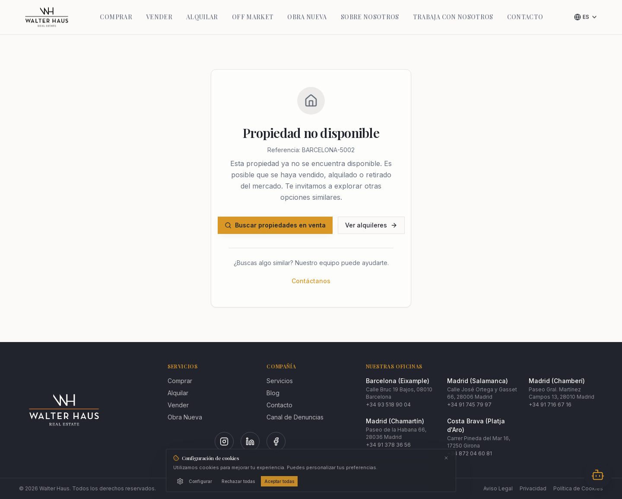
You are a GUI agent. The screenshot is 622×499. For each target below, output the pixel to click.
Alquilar (178, 393)
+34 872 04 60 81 (469, 453)
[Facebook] (276, 441)
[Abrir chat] (597, 474)
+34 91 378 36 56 (388, 444)
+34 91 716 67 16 (550, 404)
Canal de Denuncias (295, 417)
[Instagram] (224, 441)
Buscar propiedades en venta (275, 225)
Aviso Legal (498, 488)
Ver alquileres (371, 225)
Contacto (279, 405)
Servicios (280, 380)
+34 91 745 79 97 (469, 404)
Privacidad (533, 488)
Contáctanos (311, 281)
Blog (273, 393)
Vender (178, 405)
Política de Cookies (578, 488)
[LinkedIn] (250, 441)
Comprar (180, 380)
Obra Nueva (185, 417)
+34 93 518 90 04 (388, 404)
